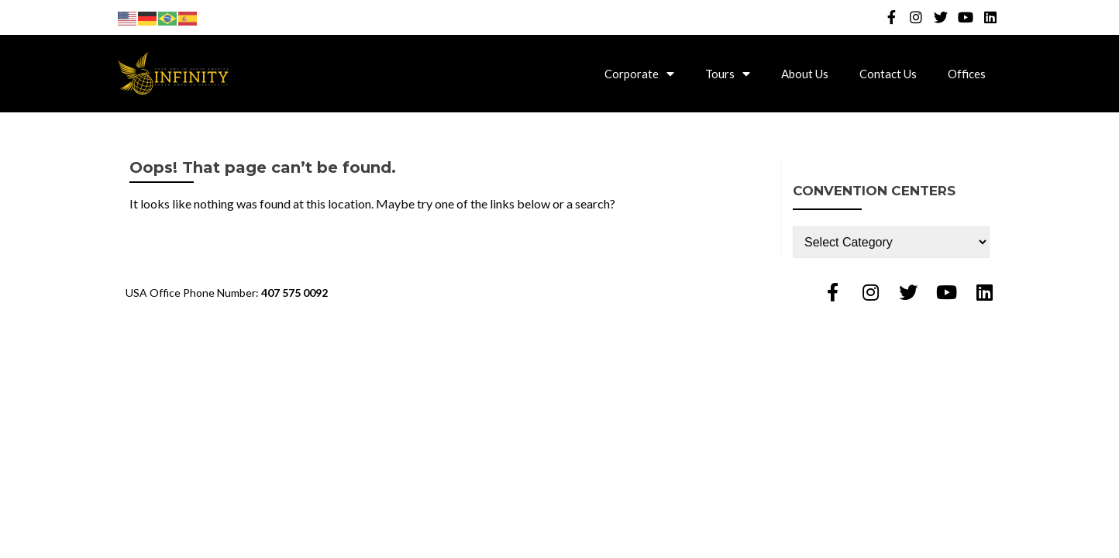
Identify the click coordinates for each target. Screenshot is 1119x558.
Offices (967, 74)
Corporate (639, 74)
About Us (804, 74)
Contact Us (888, 74)
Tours (727, 74)
